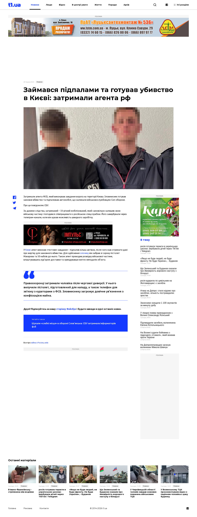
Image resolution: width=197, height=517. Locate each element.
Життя (98, 5)
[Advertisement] (98, 58)
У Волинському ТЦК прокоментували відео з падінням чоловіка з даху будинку (174, 493)
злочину (84, 253)
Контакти (44, 508)
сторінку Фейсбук (66, 309)
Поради (112, 5)
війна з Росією (37, 343)
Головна (12, 508)
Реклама (28, 508)
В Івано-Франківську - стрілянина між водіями (21, 491)
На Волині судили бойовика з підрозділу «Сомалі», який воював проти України (157, 335)
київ (46, 343)
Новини (35, 5)
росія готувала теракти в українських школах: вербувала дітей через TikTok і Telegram (159, 248)
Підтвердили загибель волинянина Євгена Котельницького (158, 324)
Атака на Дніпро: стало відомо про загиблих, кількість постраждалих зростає (157, 293)
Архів (126, 5)
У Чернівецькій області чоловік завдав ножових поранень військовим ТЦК (143, 493)
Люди (49, 5)
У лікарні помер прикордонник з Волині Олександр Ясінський (156, 314)
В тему (145, 239)
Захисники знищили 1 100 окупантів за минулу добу (158, 304)
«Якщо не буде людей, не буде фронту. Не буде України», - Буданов (159, 259)
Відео (62, 5)
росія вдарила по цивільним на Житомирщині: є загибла (156, 282)
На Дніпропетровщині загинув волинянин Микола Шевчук (155, 346)
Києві (28, 250)
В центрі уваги (80, 5)
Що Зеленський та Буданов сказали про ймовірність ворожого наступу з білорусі (158, 270)
